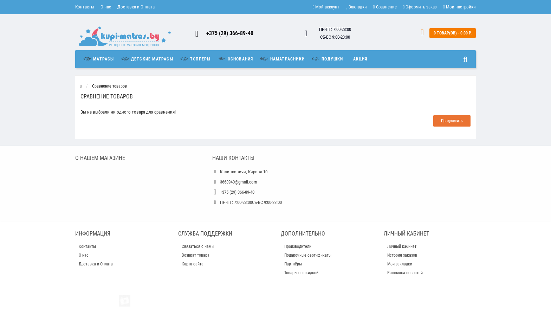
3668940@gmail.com (238, 182)
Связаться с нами (198, 246)
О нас (106, 6)
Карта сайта (192, 264)
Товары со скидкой (301, 272)
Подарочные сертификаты (307, 255)
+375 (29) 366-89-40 (229, 33)
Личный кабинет (401, 246)
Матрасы (100, 58)
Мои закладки (399, 264)
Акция (360, 59)
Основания (235, 58)
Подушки (327, 58)
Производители (297, 246)
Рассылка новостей (405, 272)
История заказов (402, 255)
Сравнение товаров (109, 86)
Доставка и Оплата (136, 6)
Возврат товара (195, 255)
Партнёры (293, 264)
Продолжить (452, 120)
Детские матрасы (147, 58)
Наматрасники (282, 58)
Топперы (195, 58)
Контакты (84, 6)
